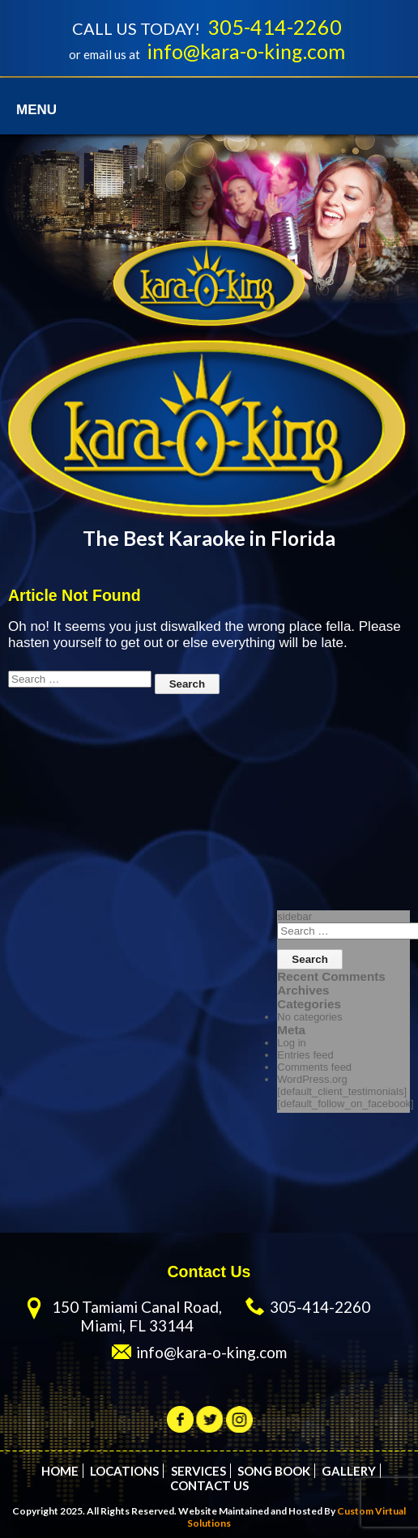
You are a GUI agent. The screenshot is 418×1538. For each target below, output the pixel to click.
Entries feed (305, 1055)
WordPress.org (312, 1079)
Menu (36, 109)
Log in (291, 1043)
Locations (124, 1470)
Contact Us (209, 1485)
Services (198, 1470)
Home (60, 1470)
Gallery (349, 1470)
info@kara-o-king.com (246, 51)
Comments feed (314, 1067)
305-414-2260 (274, 27)
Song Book (273, 1470)
